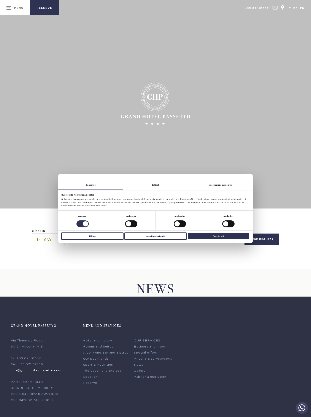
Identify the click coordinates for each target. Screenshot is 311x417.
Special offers (145, 353)
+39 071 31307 (257, 8)
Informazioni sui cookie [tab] (220, 185)
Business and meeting (152, 347)
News (138, 365)
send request (262, 240)
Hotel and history (97, 341)
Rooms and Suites (98, 347)
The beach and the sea (102, 371)
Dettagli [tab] (155, 185)
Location (90, 377)
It (289, 8)
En (302, 8)
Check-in (38, 232)
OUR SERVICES (147, 341)
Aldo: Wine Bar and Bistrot (105, 353)
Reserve (90, 383)
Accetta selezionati (155, 236)
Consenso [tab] (91, 185)
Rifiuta (92, 236)
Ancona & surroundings (153, 359)
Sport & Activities (98, 365)
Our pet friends (96, 359)
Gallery (140, 371)
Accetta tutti (218, 236)
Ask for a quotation (150, 377)
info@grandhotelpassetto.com (36, 371)
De (295, 8)
